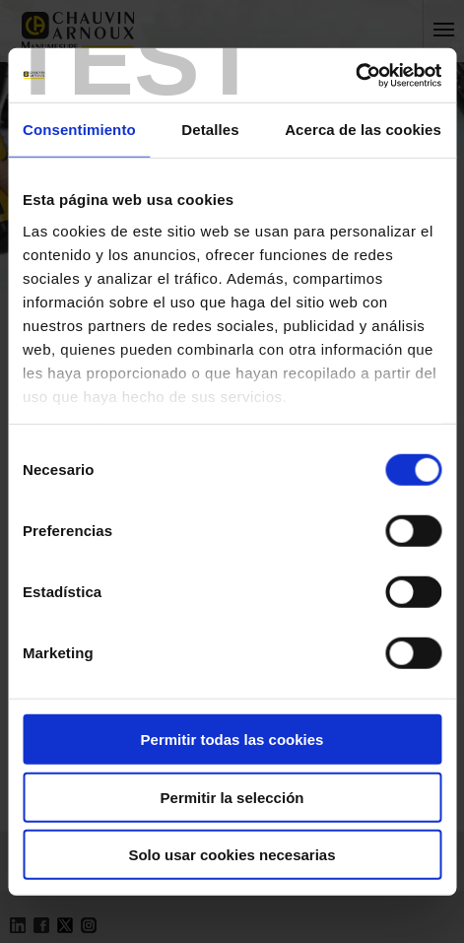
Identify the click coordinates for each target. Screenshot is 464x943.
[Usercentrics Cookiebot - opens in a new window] (355, 75)
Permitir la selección (232, 796)
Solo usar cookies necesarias (231, 854)
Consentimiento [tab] (79, 129)
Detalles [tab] (209, 129)
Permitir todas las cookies (232, 739)
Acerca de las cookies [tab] (363, 129)
